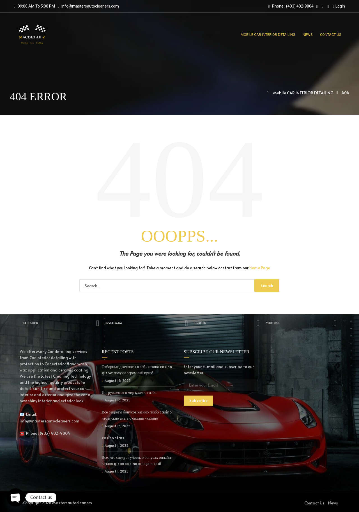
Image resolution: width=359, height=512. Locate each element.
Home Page (259, 267)
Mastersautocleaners (72, 502)
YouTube (302, 323)
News (333, 503)
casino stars (113, 437)
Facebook (61, 323)
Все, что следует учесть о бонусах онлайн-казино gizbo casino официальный (138, 460)
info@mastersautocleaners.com (90, 6)
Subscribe (198, 400)
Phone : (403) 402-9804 (290, 6)
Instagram (147, 323)
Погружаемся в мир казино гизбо (129, 392)
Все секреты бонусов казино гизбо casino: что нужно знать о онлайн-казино (137, 415)
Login (339, 6)
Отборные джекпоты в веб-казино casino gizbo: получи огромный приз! (137, 369)
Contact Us (314, 503)
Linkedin (228, 323)
